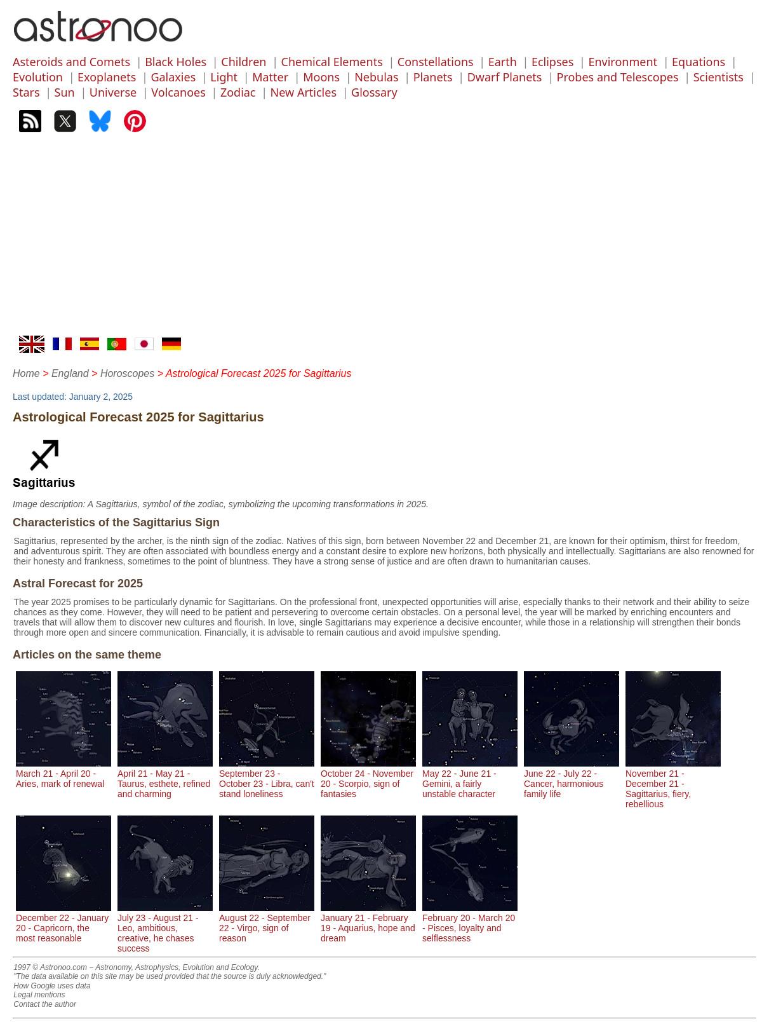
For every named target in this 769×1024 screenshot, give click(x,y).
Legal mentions (39, 994)
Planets (433, 77)
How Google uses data (51, 985)
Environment (622, 61)
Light (223, 77)
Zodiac (238, 92)
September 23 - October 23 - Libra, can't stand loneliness (266, 778)
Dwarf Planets (504, 77)
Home (26, 373)
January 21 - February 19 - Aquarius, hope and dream (368, 923)
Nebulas (376, 77)
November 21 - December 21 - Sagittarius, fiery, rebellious (673, 783)
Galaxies (173, 77)
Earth (502, 61)
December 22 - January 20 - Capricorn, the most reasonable (63, 923)
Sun (65, 92)
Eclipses (552, 61)
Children (243, 61)
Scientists (718, 77)
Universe (113, 92)
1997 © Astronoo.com (50, 967)
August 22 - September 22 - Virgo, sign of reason (266, 923)
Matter (270, 77)
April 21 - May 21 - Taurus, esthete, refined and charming (165, 778)
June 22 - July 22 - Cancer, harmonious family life (571, 778)
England (70, 373)
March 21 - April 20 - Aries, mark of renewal (63, 773)
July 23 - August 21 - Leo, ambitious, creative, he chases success (165, 928)
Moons (321, 77)
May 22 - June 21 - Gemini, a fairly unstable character (470, 778)
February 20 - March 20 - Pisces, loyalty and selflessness (470, 923)
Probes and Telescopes (618, 77)
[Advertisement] (384, 240)
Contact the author (44, 1004)
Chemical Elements (332, 61)
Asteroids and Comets (71, 61)
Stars (26, 92)
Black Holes (175, 61)
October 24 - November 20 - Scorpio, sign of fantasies (368, 778)
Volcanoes (178, 92)
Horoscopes (127, 373)
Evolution (38, 77)
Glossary (374, 92)
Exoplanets (106, 77)
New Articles (304, 92)
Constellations (436, 61)
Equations (698, 61)
